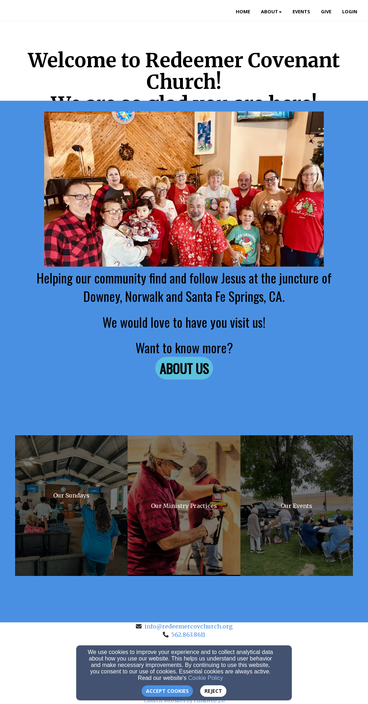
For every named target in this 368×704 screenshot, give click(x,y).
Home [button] (243, 11)
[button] (184, 368)
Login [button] (349, 11)
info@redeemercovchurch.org (188, 626)
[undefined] (71, 505)
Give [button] (326, 11)
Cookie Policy (205, 678)
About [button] (271, 11)
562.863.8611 (188, 634)
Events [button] (301, 11)
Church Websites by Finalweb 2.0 (184, 700)
